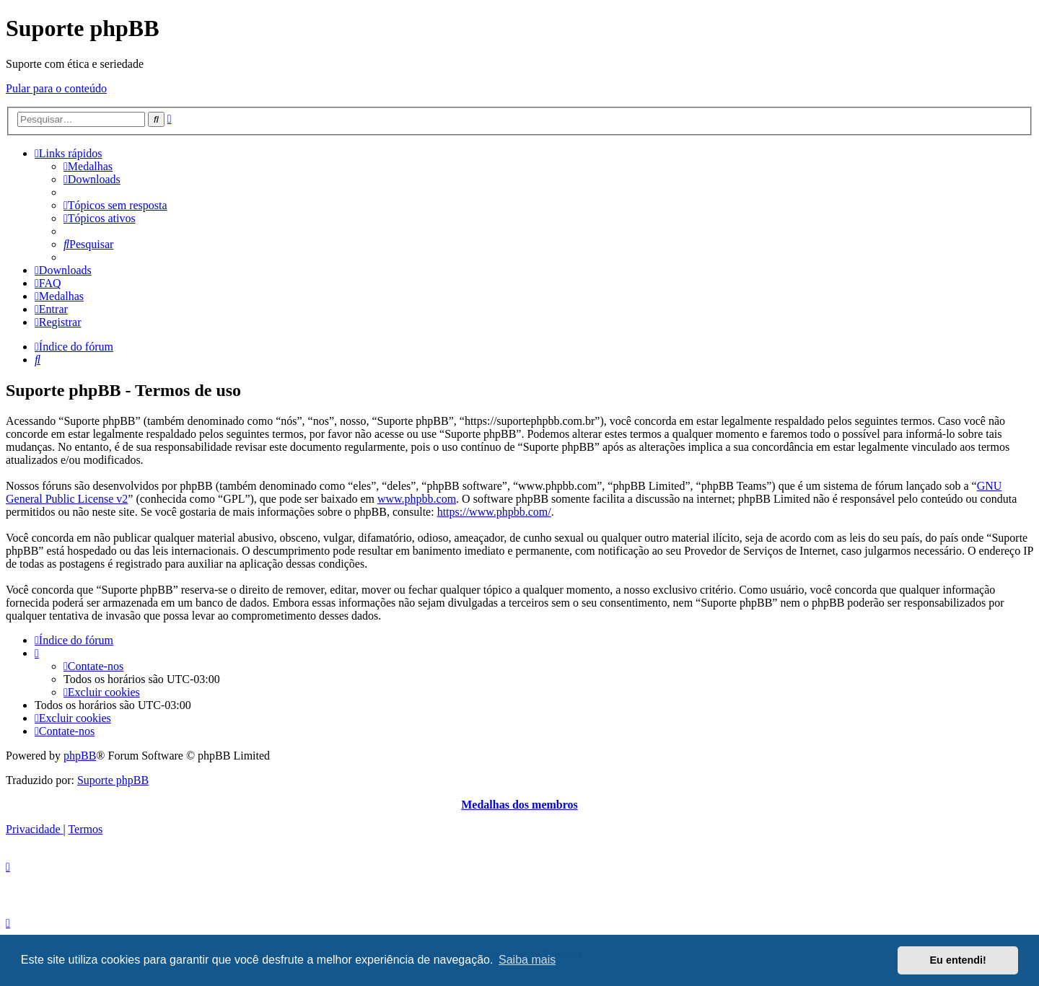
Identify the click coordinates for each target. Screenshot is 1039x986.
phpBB (79, 755)
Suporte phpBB (113, 780)
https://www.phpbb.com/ (494, 512)
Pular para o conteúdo (56, 88)
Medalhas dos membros (519, 804)
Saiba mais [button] (527, 960)
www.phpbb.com (416, 499)
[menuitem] (88, 166)
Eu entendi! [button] (958, 960)
